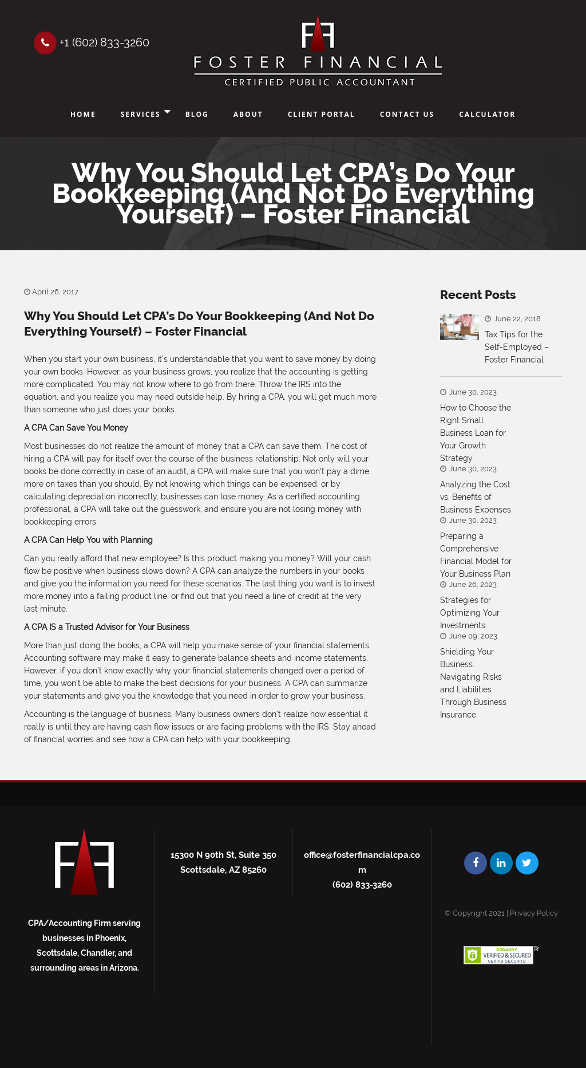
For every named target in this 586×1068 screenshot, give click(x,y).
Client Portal (321, 114)
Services (141, 114)
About (248, 114)
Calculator (487, 114)
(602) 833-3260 (362, 885)
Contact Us (407, 114)
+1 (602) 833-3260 (91, 42)
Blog (197, 114)
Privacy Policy (534, 913)
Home (83, 114)
